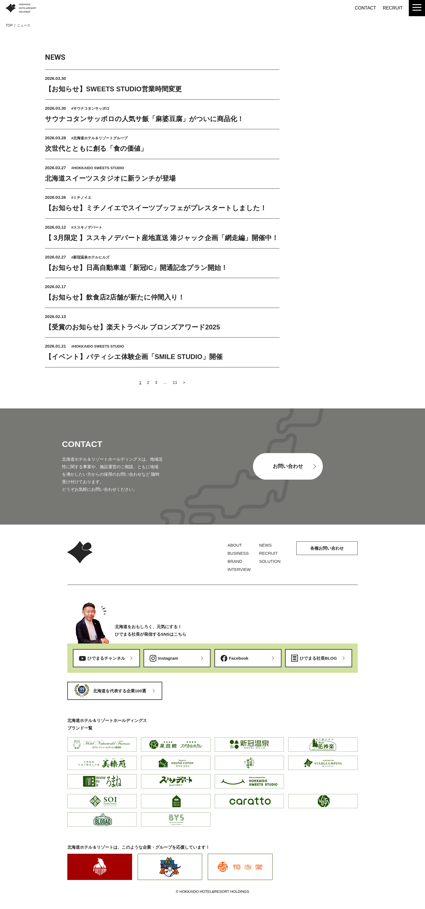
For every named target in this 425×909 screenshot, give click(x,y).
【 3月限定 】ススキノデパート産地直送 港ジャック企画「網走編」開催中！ (161, 237)
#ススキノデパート (86, 227)
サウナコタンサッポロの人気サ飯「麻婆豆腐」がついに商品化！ (144, 119)
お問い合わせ (288, 466)
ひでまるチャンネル (106, 658)
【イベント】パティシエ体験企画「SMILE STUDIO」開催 (134, 356)
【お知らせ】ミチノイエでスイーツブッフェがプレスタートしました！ (156, 208)
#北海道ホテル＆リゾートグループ (99, 138)
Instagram (168, 658)
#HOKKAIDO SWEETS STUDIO (97, 168)
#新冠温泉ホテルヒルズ (90, 257)
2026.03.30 (55, 78)
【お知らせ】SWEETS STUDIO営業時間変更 (113, 89)
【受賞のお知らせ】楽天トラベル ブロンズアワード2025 (132, 327)
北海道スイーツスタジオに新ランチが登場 (110, 178)
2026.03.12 (56, 227)
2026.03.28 (56, 137)
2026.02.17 (55, 286)
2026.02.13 (55, 316)
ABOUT (235, 545)
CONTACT (365, 8)
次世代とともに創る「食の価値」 (96, 148)
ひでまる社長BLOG (318, 658)
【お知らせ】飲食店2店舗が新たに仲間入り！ (115, 297)
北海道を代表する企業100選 (119, 690)
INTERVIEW (239, 569)
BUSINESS (238, 553)
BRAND (235, 561)
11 (175, 382)
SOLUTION (270, 561)
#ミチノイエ (81, 197)
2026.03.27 (56, 167)
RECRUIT (393, 8)
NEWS (265, 545)
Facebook (239, 658)
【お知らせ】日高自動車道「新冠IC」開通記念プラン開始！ (136, 267)
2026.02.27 (56, 257)
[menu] (417, 8)
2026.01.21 (56, 346)
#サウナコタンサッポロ (90, 108)
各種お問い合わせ (327, 548)
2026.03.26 (56, 197)
